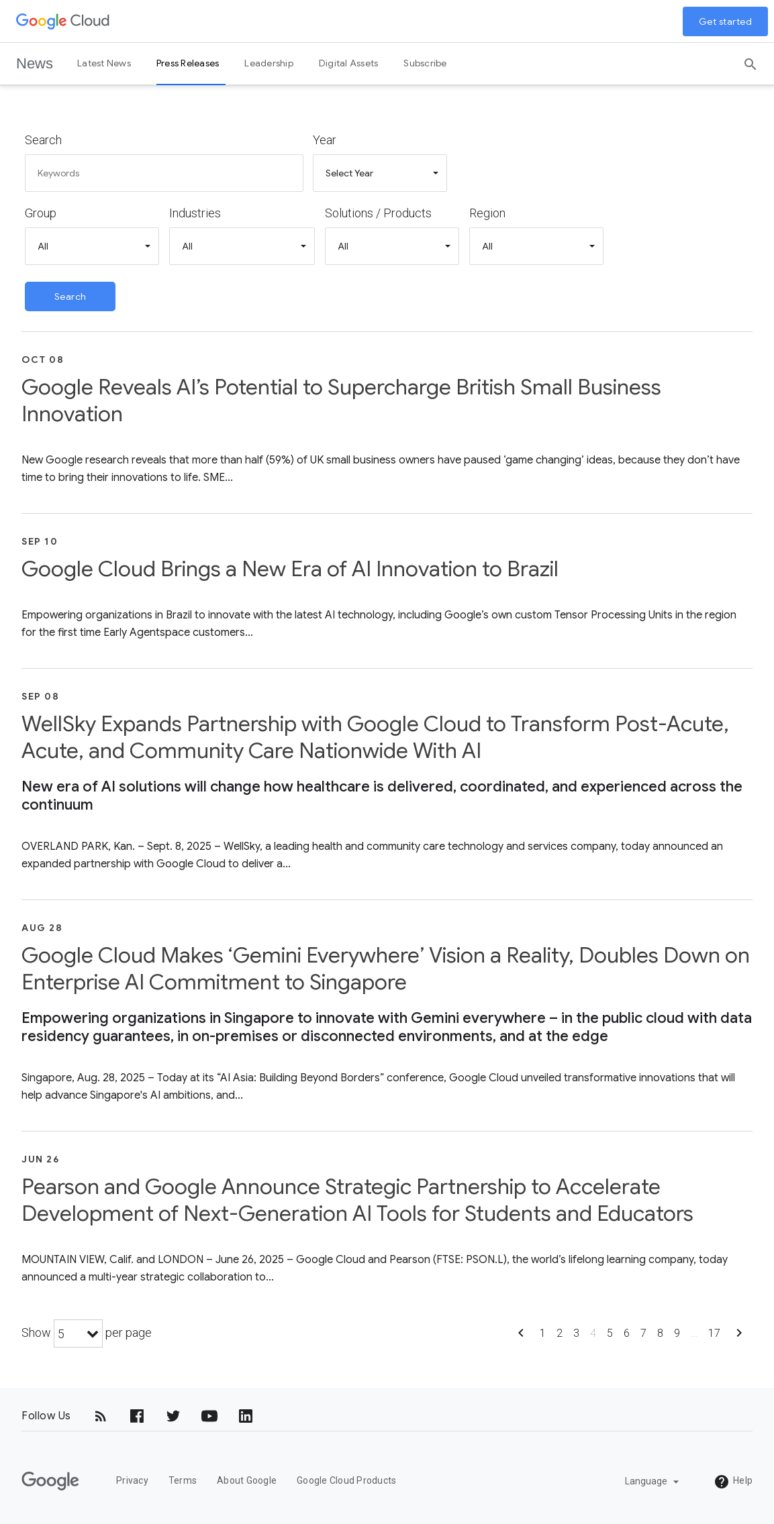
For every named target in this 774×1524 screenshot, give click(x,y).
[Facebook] (137, 1416)
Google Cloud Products (346, 1480)
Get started (726, 21)
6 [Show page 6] (627, 1333)
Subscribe (424, 63)
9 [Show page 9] (677, 1333)
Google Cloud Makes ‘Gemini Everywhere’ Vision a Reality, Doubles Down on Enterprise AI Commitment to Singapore (385, 968)
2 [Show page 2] (560, 1333)
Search (43, 140)
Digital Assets (349, 63)
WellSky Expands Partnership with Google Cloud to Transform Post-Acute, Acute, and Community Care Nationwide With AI (375, 737)
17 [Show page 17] (714, 1333)
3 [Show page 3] (576, 1333)
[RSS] (100, 1416)
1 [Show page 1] (543, 1333)
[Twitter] (173, 1416)
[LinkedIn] (245, 1416)
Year (324, 140)
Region (487, 213)
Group (40, 213)
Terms (182, 1480)
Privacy (132, 1480)
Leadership (268, 63)
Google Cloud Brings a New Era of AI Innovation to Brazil (290, 568)
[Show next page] (739, 1337)
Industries (195, 213)
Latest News (104, 63)
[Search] (750, 59)
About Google (247, 1480)
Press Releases (188, 63)
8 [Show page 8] (660, 1333)
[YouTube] (209, 1416)
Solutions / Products (378, 213)
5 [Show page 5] (610, 1333)
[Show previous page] (521, 1337)
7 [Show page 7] (643, 1333)
